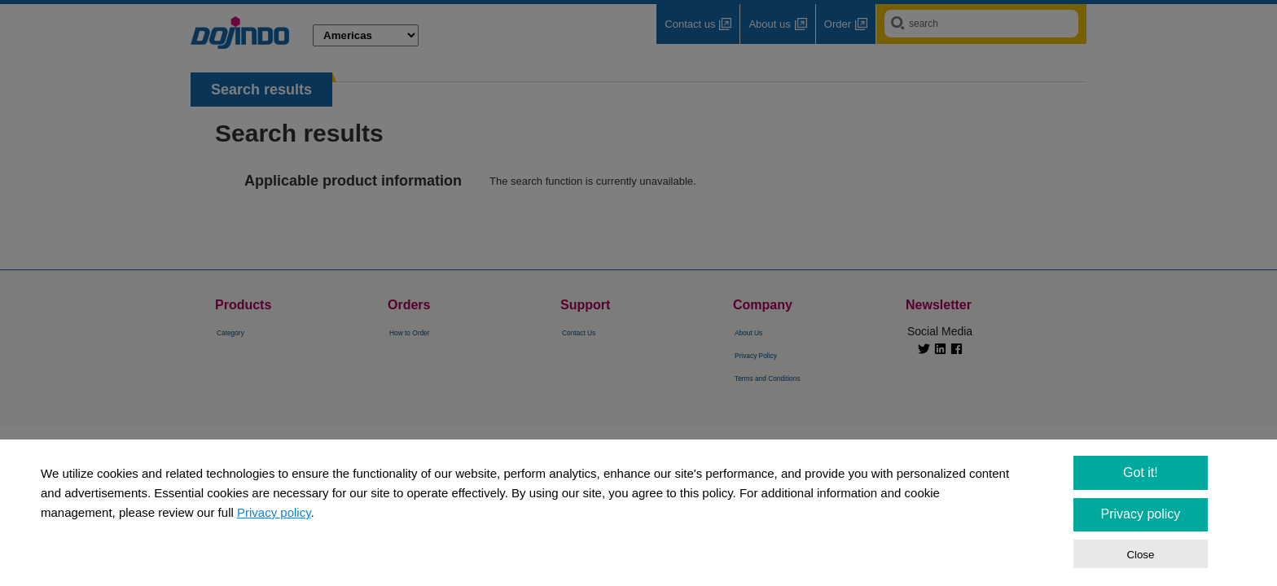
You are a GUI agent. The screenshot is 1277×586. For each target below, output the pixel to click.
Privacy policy (274, 512)
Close (1140, 555)
